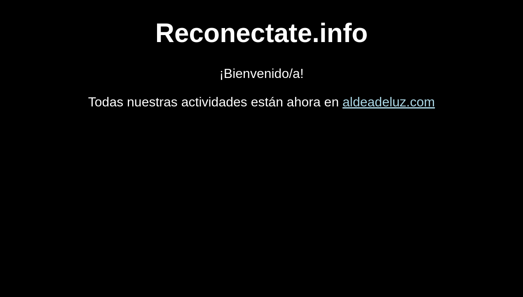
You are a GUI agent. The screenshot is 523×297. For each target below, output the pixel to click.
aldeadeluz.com (388, 101)
